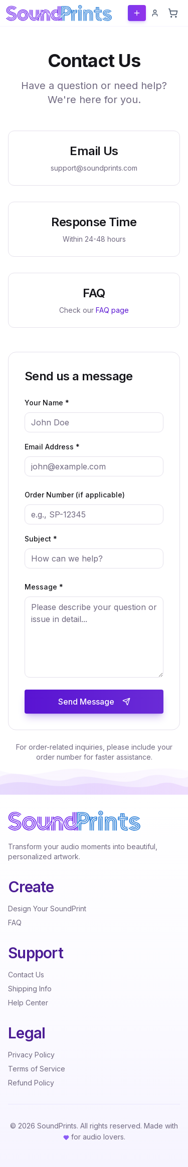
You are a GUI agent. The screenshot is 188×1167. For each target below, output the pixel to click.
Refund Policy (31, 1082)
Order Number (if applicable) (75, 494)
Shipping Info (30, 988)
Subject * (41, 538)
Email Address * (52, 446)
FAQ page (112, 310)
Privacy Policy (31, 1054)
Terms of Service (36, 1068)
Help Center (28, 1002)
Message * (44, 586)
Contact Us (26, 974)
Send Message (94, 702)
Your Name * (47, 402)
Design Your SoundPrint (47, 908)
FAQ (15, 922)
